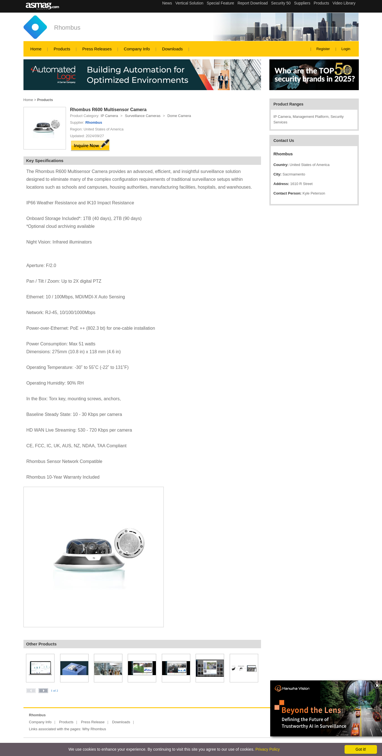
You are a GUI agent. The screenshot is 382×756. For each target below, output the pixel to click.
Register (323, 49)
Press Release (93, 722)
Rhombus (67, 27)
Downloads (172, 48)
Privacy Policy (267, 749)
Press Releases (97, 48)
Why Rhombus (94, 729)
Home (36, 48)
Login (345, 49)
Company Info (137, 48)
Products (62, 48)
